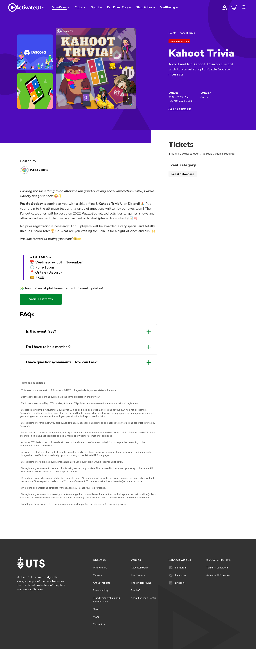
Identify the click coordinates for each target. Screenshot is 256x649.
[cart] (234, 7)
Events (172, 33)
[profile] (225, 7)
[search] (244, 7)
